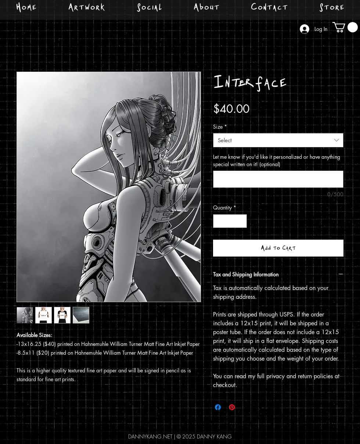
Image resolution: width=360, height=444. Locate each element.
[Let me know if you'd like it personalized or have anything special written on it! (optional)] (278, 179)
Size (220, 126)
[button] (345, 27)
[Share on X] (245, 407)
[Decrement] (218, 221)
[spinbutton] (230, 221)
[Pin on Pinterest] (231, 407)
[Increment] (241, 221)
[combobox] (278, 140)
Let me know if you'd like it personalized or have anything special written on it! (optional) (276, 160)
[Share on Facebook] (217, 407)
